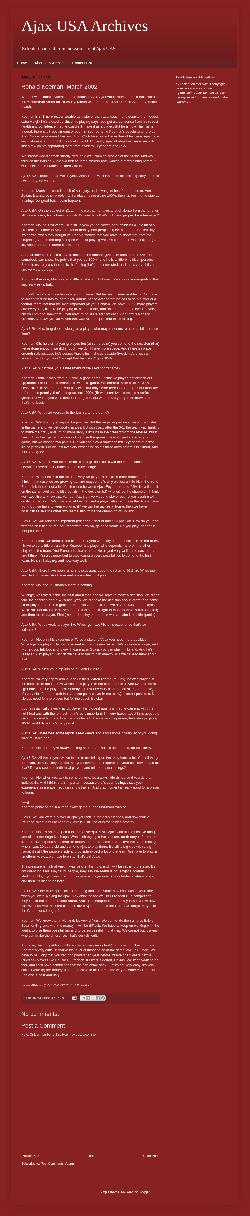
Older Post (150, 1156)
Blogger (144, 1192)
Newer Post (31, 1156)
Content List (82, 63)
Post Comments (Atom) (57, 1164)
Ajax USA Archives (84, 25)
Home (22, 63)
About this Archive (49, 63)
